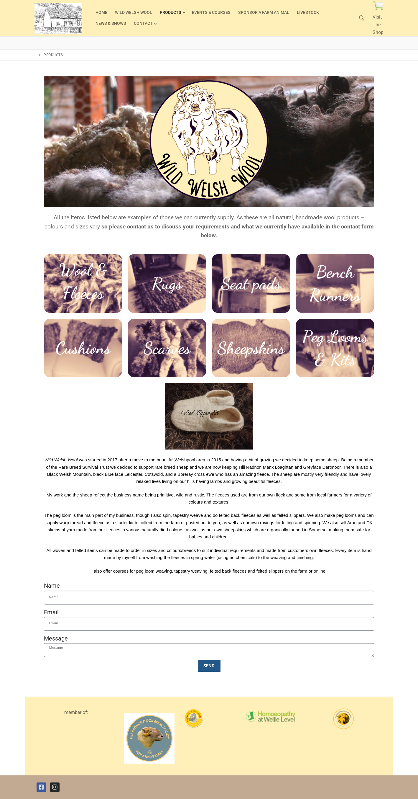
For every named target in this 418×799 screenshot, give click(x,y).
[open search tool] (361, 18)
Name (52, 585)
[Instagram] (55, 787)
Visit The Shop (378, 24)
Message (56, 638)
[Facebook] (41, 787)
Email (51, 612)
